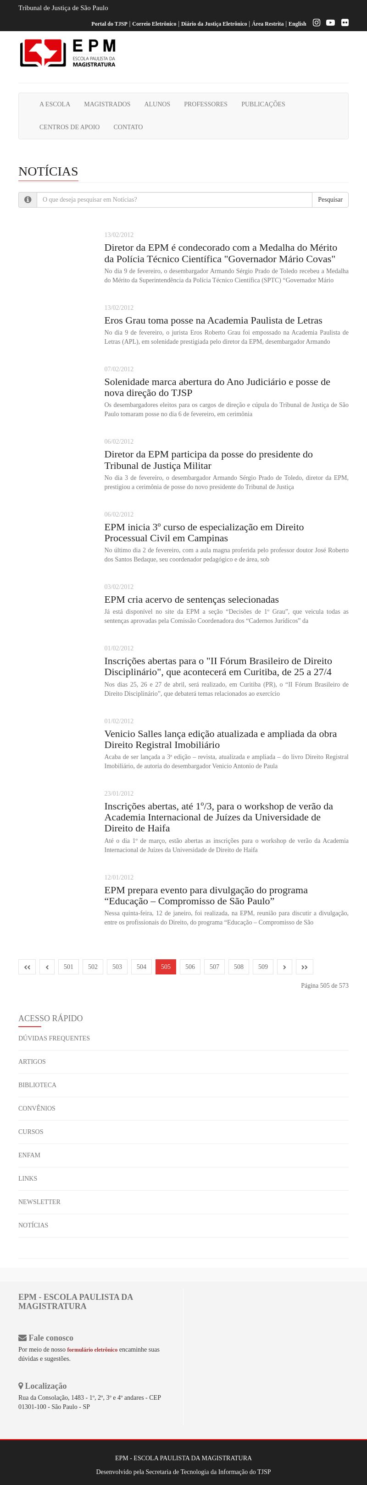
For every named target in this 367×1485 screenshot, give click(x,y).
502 (93, 966)
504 (141, 966)
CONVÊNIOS (37, 1108)
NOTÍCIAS (33, 1225)
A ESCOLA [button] (54, 104)
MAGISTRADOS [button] (107, 104)
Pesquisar (330, 199)
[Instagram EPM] (314, 24)
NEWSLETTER (39, 1202)
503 (117, 966)
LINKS (27, 1178)
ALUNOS (157, 104)
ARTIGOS (32, 1061)
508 (239, 966)
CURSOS (30, 1131)
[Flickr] (343, 24)
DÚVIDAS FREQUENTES (54, 1038)
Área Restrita (268, 24)
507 (214, 966)
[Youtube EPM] (328, 24)
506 (190, 966)
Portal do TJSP (109, 24)
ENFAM (29, 1155)
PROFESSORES (206, 104)
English (297, 24)
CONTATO (128, 127)
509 (263, 966)
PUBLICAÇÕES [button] (263, 104)
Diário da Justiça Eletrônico (214, 24)
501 (68, 966)
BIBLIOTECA (37, 1085)
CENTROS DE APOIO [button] (69, 127)
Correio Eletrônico (154, 24)
